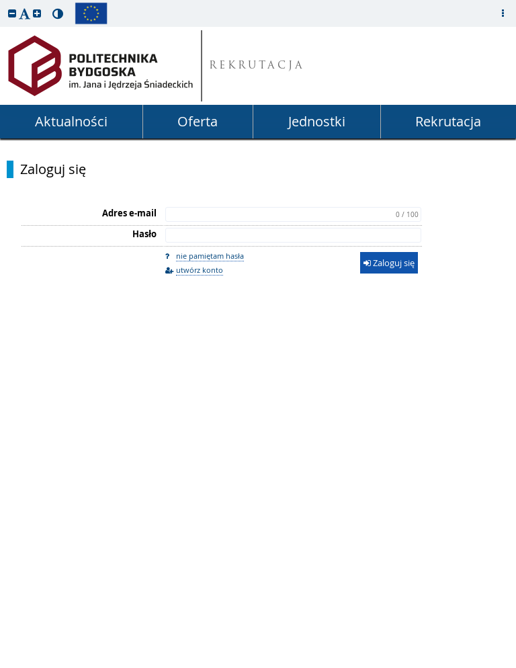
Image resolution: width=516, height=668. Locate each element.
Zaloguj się (53, 169)
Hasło (144, 234)
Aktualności (71, 121)
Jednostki (316, 121)
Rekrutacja (448, 121)
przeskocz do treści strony (3, 3)
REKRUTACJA (257, 66)
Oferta (197, 121)
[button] (12, 13)
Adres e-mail (129, 213)
